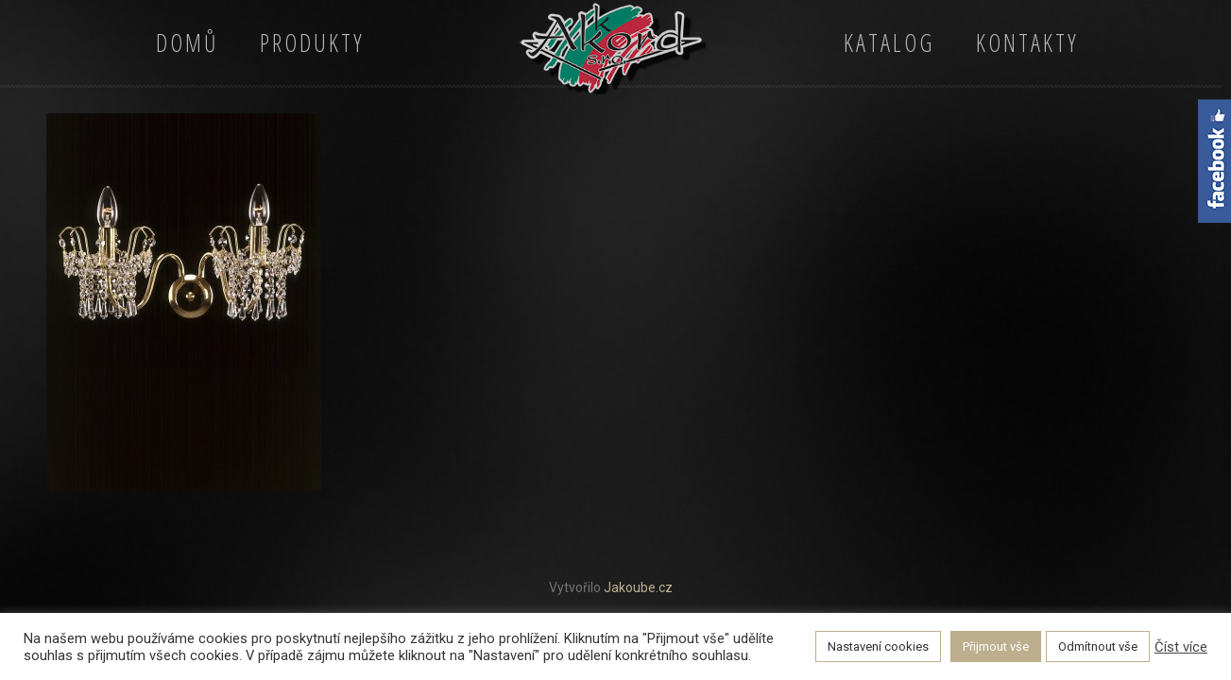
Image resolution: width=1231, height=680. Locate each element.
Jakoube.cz (638, 587)
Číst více (1180, 646)
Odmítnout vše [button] (1097, 646)
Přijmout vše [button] (996, 646)
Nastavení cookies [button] (878, 646)
